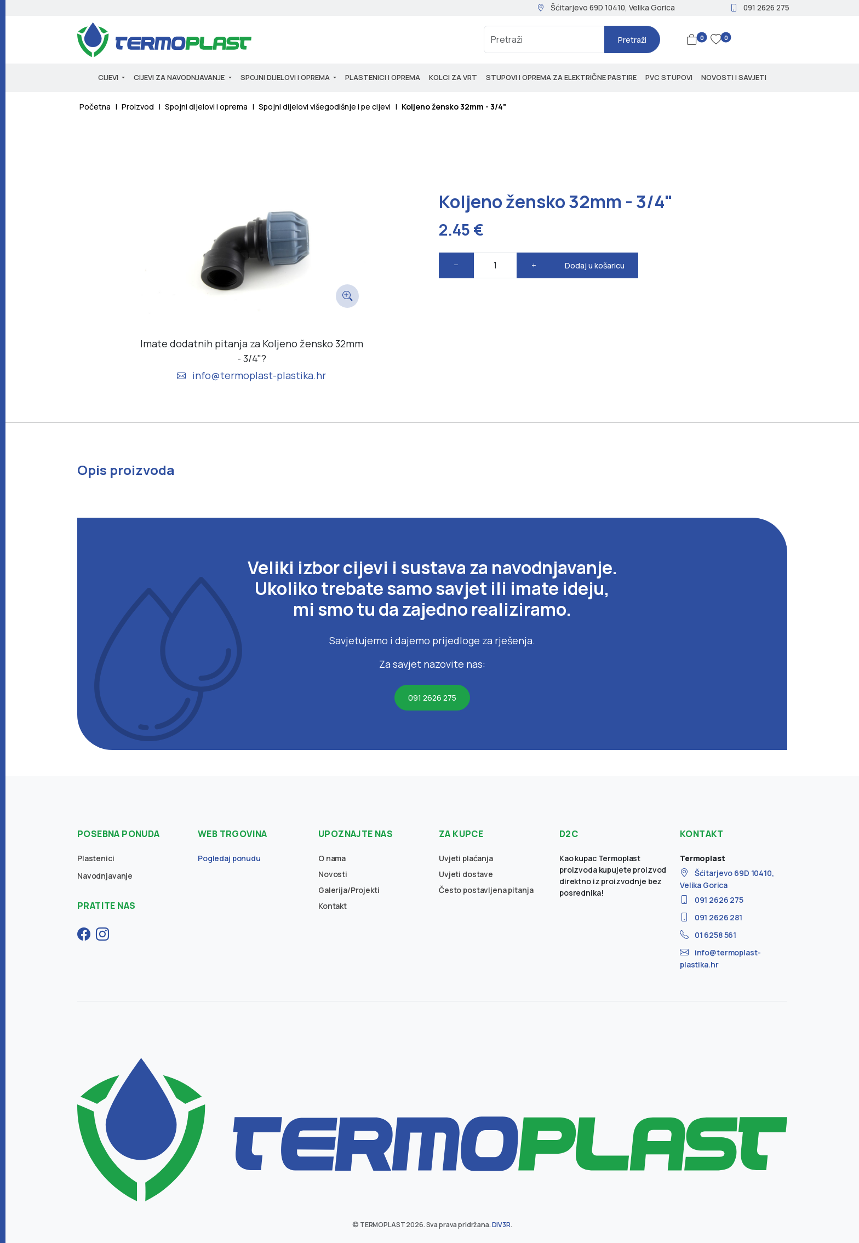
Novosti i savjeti (733, 77)
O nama (332, 858)
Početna (95, 106)
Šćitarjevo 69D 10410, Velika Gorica (606, 7)
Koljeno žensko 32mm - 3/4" (454, 106)
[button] (694, 39)
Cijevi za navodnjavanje (180, 77)
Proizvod (138, 106)
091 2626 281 (711, 917)
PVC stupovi (668, 77)
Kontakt (332, 906)
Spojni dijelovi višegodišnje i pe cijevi (325, 106)
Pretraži (632, 40)
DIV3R (501, 1224)
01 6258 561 (708, 935)
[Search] (544, 39)
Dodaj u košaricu (595, 265)
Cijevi (109, 77)
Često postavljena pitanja (486, 890)
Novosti (332, 874)
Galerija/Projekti (349, 890)
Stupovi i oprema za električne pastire (561, 77)
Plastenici (95, 858)
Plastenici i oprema (382, 77)
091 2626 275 (759, 7)
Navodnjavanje (105, 875)
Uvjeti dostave (466, 874)
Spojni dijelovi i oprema (285, 77)
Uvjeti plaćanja (466, 858)
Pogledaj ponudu (229, 858)
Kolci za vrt (453, 77)
